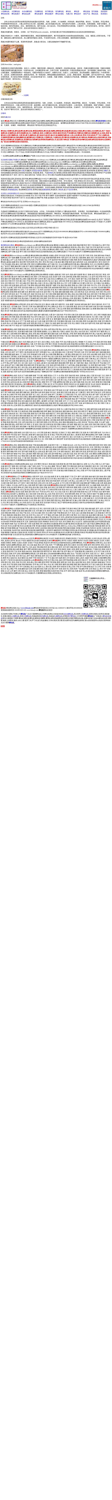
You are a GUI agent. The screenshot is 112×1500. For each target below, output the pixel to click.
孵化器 (76, 11)
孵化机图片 (16, 14)
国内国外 (104, 11)
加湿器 (34, 170)
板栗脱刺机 (46, 189)
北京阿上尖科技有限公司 (10, 193)
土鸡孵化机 (15, 616)
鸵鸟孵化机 (59, 11)
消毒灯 (105, 170)
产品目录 (70, 189)
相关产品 (86, 14)
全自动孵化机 (27, 11)
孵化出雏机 (59, 14)
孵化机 (68, 11)
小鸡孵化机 (27, 616)
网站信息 (95, 14)
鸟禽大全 (7, 117)
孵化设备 (86, 11)
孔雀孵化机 (39, 11)
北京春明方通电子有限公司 (11, 160)
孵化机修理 (39, 14)
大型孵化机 (16, 11)
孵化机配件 (49, 14)
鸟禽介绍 (69, 14)
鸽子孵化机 (49, 11)
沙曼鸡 (3, 113)
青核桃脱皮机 (13, 189)
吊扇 (22, 170)
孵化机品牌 (26, 14)
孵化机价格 (5, 14)
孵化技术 (77, 14)
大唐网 (26, 95)
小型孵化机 (5, 11)
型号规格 (95, 11)
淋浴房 (60, 189)
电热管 (39, 170)
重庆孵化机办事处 (7, 245)
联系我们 (104, 14)
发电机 (50, 173)
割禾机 (29, 189)
